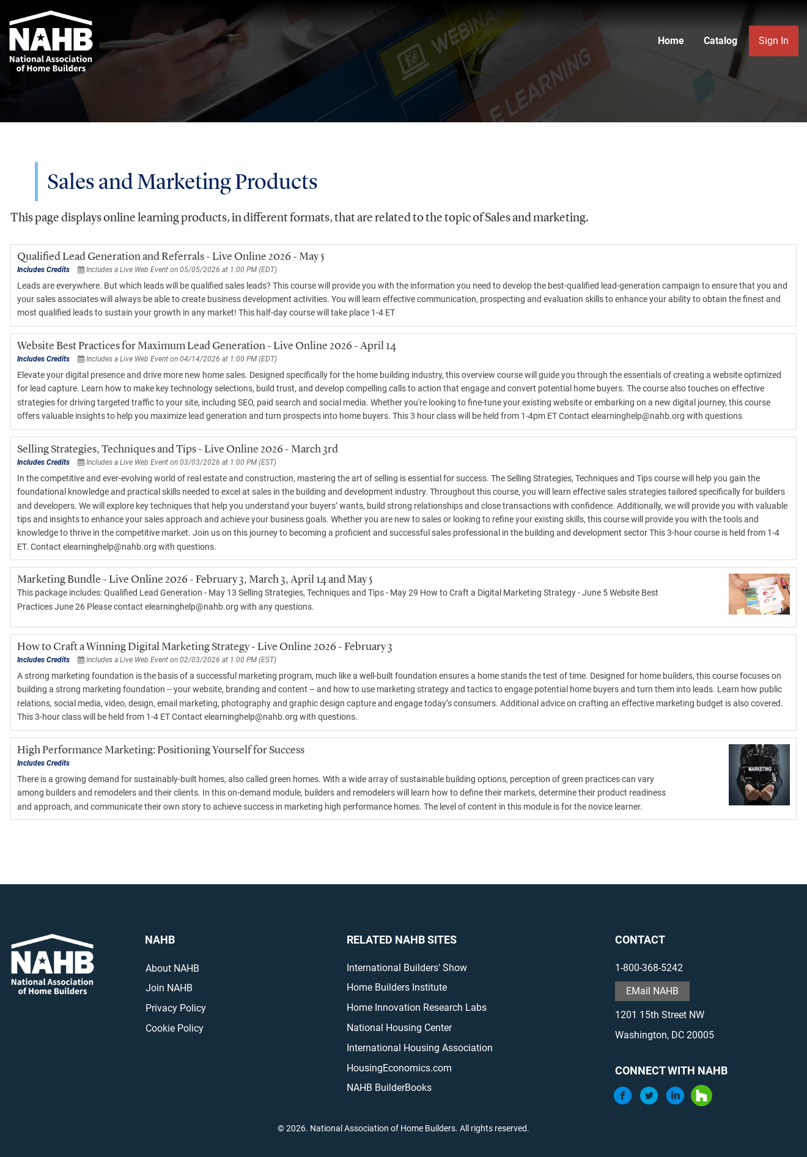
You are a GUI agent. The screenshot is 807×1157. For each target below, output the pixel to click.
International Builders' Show (406, 968)
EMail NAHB (653, 991)
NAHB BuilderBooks (388, 1087)
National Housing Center (398, 1027)
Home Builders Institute (396, 987)
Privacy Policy (174, 1008)
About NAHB (171, 968)
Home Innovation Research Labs (416, 1007)
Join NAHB (167, 988)
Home (670, 40)
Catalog (720, 40)
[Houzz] (702, 1103)
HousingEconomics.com (398, 1068)
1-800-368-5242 (650, 968)
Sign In (773, 40)
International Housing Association (419, 1048)
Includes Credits (42, 269)
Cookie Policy (173, 1028)
